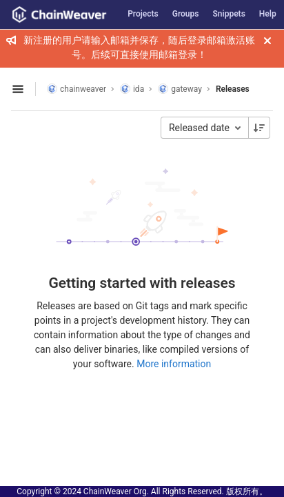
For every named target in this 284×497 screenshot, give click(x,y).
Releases (233, 89)
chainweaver (76, 89)
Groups (185, 14)
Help (267, 14)
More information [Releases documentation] (173, 363)
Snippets (229, 14)
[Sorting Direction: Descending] (259, 128)
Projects (143, 14)
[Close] (267, 40)
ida (132, 89)
